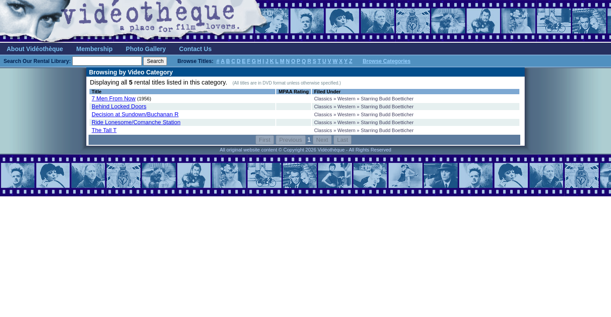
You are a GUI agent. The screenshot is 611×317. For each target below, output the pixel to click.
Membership (94, 48)
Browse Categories (387, 61)
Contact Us (195, 48)
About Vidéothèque (35, 48)
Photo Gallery (146, 48)
